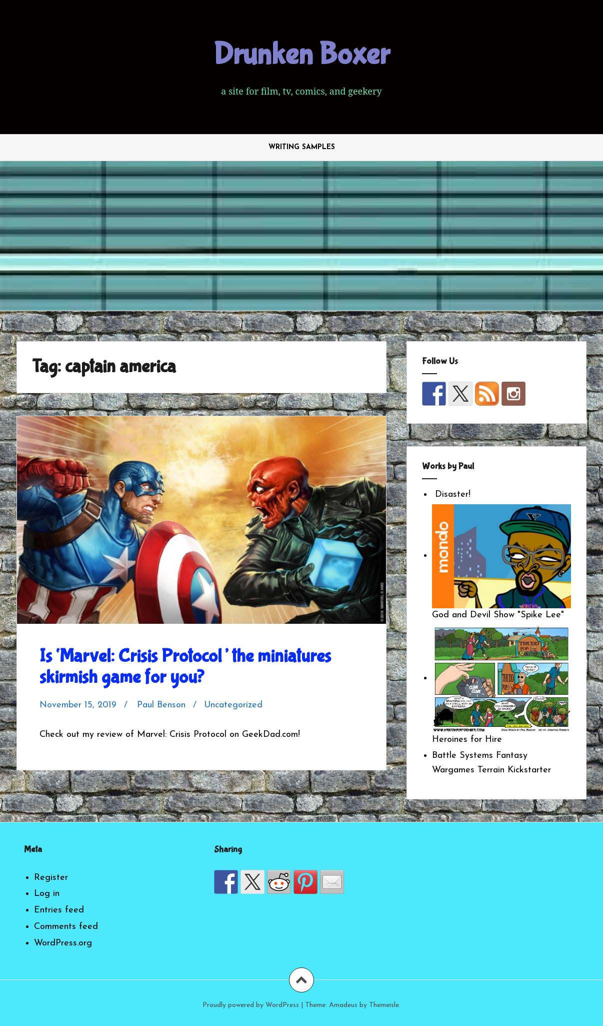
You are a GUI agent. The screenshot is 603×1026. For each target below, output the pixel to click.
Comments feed (66, 926)
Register (51, 877)
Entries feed (59, 910)
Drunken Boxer (302, 55)
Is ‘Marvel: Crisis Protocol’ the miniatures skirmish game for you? (185, 666)
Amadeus (343, 1005)
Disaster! (451, 494)
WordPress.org (63, 943)
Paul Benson (161, 705)
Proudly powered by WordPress (250, 1005)
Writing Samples (301, 147)
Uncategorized (233, 705)
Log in (47, 893)
